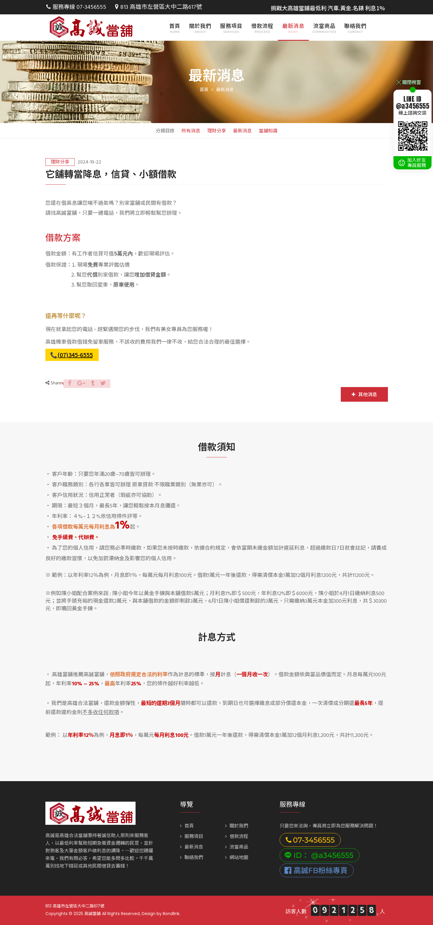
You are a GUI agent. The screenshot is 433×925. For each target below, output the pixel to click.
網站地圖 (236, 858)
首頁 (174, 26)
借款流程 (262, 26)
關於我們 (200, 26)
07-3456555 (90, 7)
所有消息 (191, 131)
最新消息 (293, 26)
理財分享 (216, 131)
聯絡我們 (355, 26)
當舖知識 (268, 131)
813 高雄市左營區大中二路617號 (155, 7)
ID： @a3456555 (319, 855)
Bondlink (171, 914)
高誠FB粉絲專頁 (316, 870)
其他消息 (364, 394)
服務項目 (231, 26)
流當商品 (324, 26)
